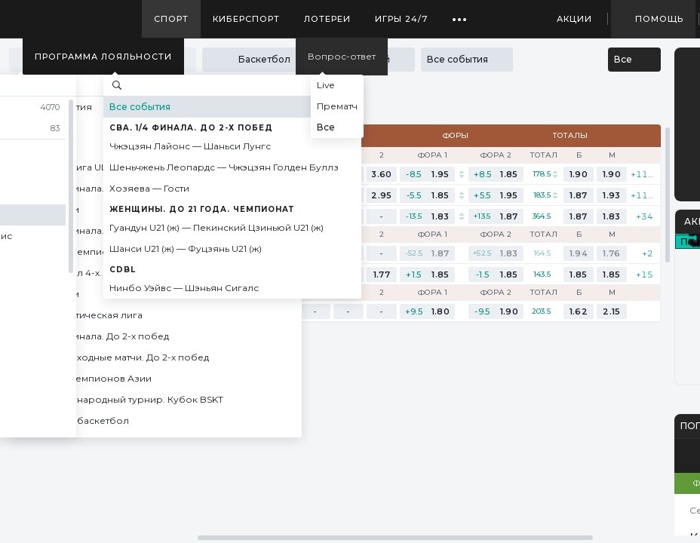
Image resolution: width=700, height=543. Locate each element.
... (460, 13)
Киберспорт (246, 19)
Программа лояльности (103, 56)
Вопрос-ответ (342, 56)
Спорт (171, 19)
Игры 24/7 (401, 19)
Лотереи (327, 19)
